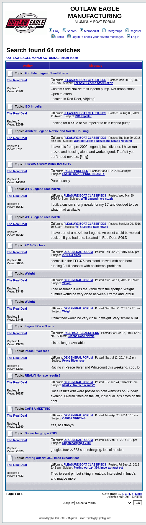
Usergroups (112, 31)
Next (138, 493)
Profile (57, 36)
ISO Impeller (33, 106)
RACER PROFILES (75, 171)
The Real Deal (17, 80)
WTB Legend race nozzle (43, 188)
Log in (133, 36)
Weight (30, 273)
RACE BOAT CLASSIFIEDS (81, 333)
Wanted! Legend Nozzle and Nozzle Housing (57, 131)
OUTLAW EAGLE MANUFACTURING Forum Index (42, 57)
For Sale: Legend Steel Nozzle (46, 73)
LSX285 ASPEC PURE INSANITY (48, 164)
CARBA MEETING (37, 408)
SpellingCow (104, 518)
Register (133, 31)
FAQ (54, 31)
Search (69, 31)
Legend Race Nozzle (39, 326)
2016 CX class (35, 245)
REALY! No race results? (42, 375)
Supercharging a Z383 (41, 433)
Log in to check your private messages (95, 36)
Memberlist (89, 31)
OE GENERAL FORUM (78, 252)
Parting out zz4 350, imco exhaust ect (52, 457)
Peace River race (37, 350)
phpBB (53, 518)
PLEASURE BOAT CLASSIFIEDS (84, 80)
